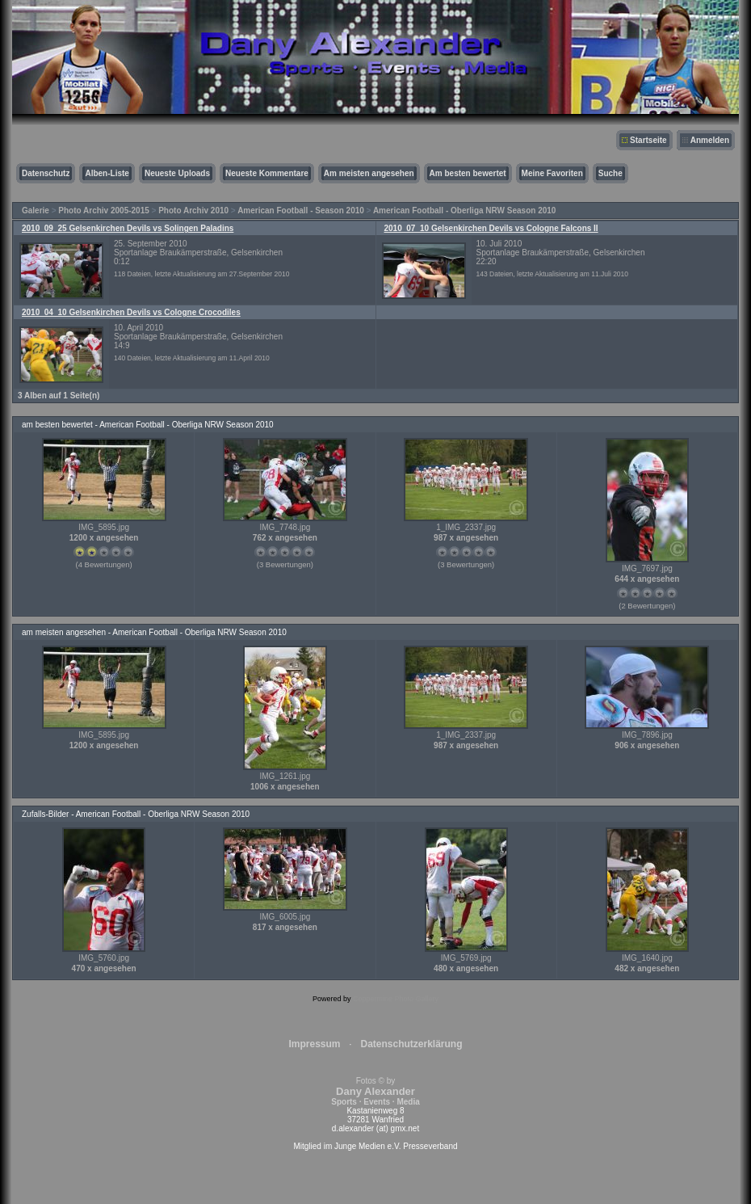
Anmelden (709, 140)
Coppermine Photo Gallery (395, 999)
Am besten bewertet (468, 173)
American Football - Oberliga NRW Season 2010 (464, 210)
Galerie (35, 210)
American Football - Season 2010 (300, 210)
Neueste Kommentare (266, 173)
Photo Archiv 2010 (193, 210)
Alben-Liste (106, 173)
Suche (610, 173)
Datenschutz (45, 173)
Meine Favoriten (552, 173)
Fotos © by (375, 1091)
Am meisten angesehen (369, 173)
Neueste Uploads (177, 173)
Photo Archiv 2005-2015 (103, 210)
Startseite (648, 140)
